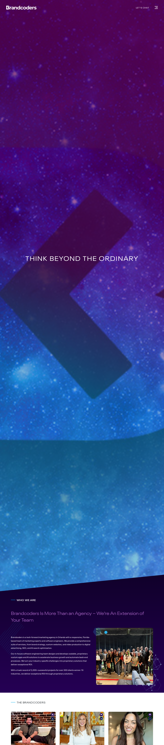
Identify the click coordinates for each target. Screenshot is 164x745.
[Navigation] (156, 7)
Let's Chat (142, 7)
